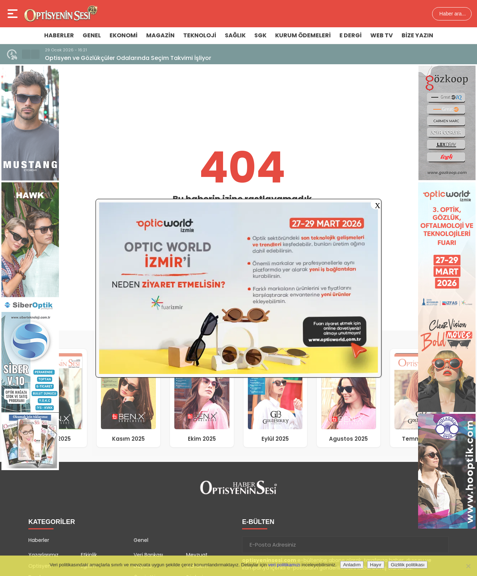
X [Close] (377, 205)
